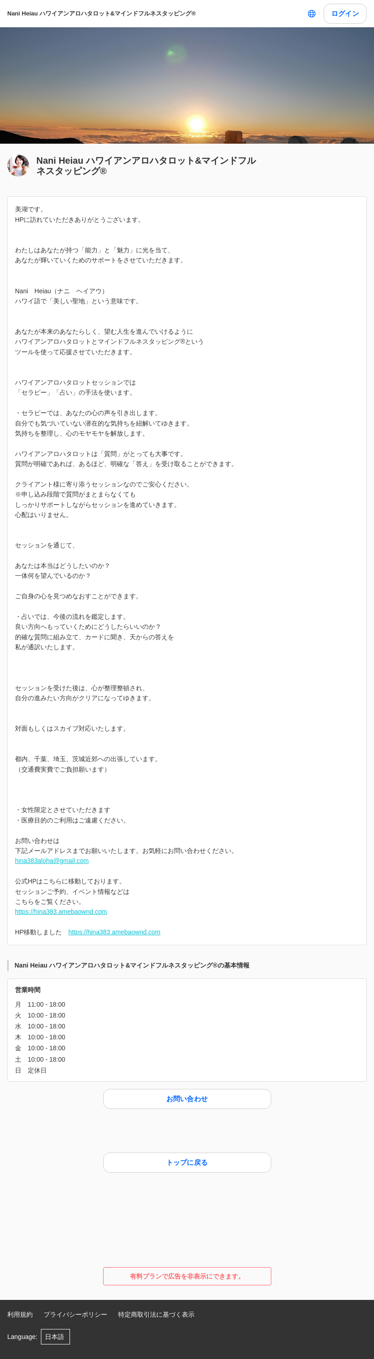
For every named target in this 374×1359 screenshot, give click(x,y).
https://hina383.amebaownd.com (61, 911)
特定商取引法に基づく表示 (156, 1314)
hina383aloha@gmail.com (52, 860)
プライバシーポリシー (75, 1314)
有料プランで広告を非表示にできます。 (187, 1276)
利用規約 (20, 1314)
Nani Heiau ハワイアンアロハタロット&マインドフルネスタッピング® (101, 13)
